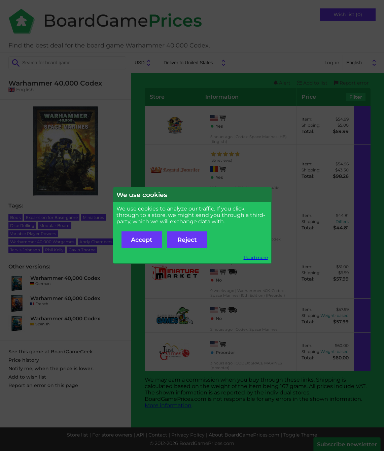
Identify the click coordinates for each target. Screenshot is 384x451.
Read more (256, 257)
